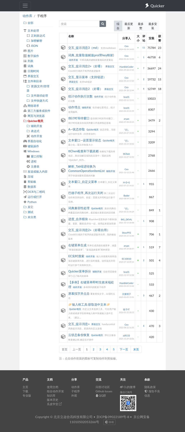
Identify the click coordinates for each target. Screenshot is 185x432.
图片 (28, 50)
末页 (136, 349)
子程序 (75, 391)
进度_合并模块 (78, 219)
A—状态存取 (77, 129)
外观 (74, 395)
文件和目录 (32, 81)
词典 (28, 66)
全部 (28, 23)
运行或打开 (32, 196)
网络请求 (31, 105)
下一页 (124, 349)
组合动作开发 (55, 391)
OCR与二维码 (34, 191)
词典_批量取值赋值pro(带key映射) (91, 55)
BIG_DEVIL (126, 219)
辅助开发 (34, 126)
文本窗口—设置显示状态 (85, 140)
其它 (28, 207)
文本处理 (31, 30)
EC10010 (126, 258)
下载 (25, 391)
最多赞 (141, 26)
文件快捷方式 (37, 100)
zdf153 (126, 335)
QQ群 (101, 395)
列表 (28, 61)
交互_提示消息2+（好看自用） (89, 230)
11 (143, 47)
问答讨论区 (103, 387)
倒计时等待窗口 (79, 118)
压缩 (28, 176)
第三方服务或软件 (36, 110)
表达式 (33, 131)
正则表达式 (36, 35)
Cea (126, 46)
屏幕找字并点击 (79, 293)
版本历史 (52, 399)
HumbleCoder (126, 66)
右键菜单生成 (77, 245)
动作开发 (34, 136)
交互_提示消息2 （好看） (85, 89)
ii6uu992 (126, 232)
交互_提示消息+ (79, 324)
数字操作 (31, 56)
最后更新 (128, 26)
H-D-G (126, 182)
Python (30, 202)
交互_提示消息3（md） (84, 47)
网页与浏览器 (34, 115)
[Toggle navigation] (25, 6)
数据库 (29, 186)
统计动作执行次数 (80, 96)
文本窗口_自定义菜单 (83, 181)
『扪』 (126, 129)
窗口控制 (34, 156)
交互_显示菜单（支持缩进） (87, 77)
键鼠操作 (31, 146)
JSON (32, 45)
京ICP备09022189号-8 (112, 417)
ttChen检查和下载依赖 (84, 151)
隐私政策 (150, 387)
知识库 (51, 395)
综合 (118, 26)
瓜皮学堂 (54, 404)
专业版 (27, 395)
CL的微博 (128, 387)
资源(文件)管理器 (38, 88)
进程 (32, 161)
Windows (31, 151)
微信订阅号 (126, 392)
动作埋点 (74, 107)
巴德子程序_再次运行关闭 (86, 193)
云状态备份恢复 (79, 335)
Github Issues (104, 391)
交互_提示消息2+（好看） (86, 66)
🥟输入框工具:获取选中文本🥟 (89, 304)
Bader (126, 195)
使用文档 (52, 387)
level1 (126, 97)
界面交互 (31, 76)
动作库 (27, 16)
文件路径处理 (37, 95)
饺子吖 (126, 309)
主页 (25, 387)
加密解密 (34, 40)
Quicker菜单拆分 (80, 271)
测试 (28, 212)
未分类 (29, 217)
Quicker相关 (33, 121)
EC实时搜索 (76, 256)
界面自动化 (32, 141)
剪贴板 (29, 181)
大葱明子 (126, 294)
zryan (126, 118)
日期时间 (31, 71)
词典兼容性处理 (79, 208)
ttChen (126, 154)
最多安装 (152, 26)
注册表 (33, 166)
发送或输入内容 (35, 171)
